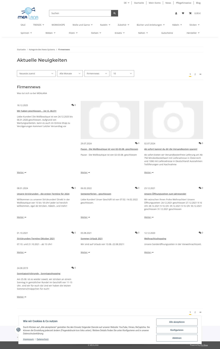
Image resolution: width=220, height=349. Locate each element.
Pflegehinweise (183, 2)
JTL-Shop (204, 345)
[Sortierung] (36, 73)
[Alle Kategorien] (96, 73)
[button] (176, 13)
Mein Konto (155, 2)
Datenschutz (43, 339)
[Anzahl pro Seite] (122, 73)
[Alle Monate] (70, 73)
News (168, 2)
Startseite (139, 2)
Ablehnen (176, 338)
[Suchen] (80, 13)
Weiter (21, 172)
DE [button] (125, 2)
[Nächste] (200, 74)
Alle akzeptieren (176, 322)
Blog (198, 2)
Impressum (28, 339)
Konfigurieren (176, 330)
